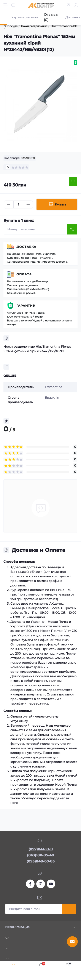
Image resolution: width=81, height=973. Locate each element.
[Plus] (28, 204)
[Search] (13, 5)
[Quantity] (18, 204)
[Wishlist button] (73, 181)
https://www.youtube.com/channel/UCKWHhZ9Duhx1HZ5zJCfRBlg (51, 884)
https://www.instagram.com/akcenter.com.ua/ (40, 884)
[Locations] (68, 5)
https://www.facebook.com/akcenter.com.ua (30, 884)
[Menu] (5, 5)
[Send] (72, 229)
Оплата (24, 274)
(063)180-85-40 (40, 855)
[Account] (76, 5)
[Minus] (8, 204)
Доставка (26, 247)
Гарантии (26, 306)
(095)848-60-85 (41, 861)
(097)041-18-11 (41, 849)
